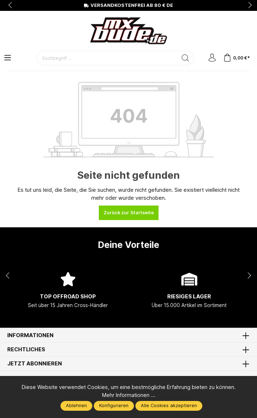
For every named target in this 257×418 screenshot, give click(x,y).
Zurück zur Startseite (129, 212)
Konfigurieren (113, 405)
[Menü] (8, 58)
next (248, 5)
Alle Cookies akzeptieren (169, 405)
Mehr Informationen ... (128, 395)
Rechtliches (26, 349)
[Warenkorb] (236, 58)
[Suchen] (185, 58)
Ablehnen (76, 405)
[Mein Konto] (212, 58)
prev (10, 5)
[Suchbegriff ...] (107, 58)
